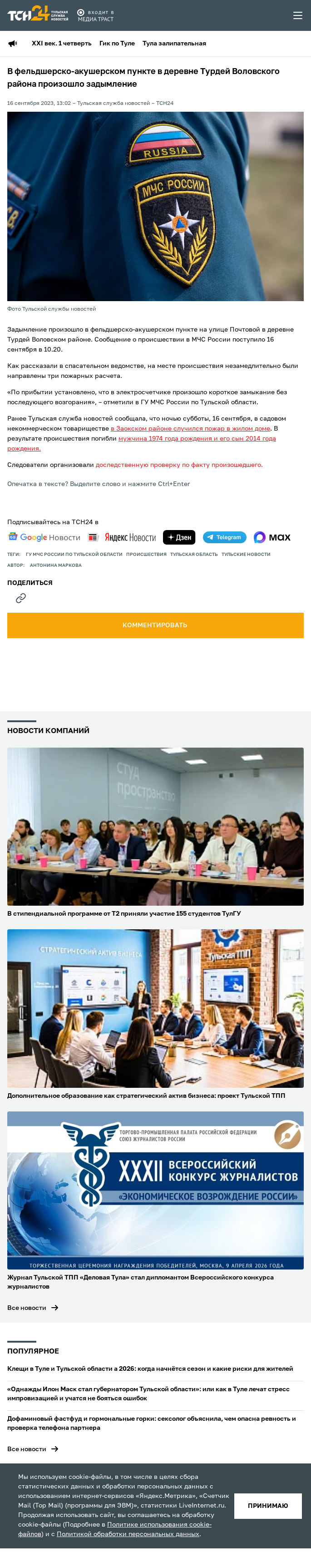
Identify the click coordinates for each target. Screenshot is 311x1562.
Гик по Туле (117, 43)
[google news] (44, 537)
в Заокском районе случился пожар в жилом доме (190, 429)
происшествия (146, 554)
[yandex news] (122, 537)
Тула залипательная (174, 43)
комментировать (155, 625)
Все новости (26, 1308)
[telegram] (225, 537)
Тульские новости (246, 554)
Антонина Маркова (56, 565)
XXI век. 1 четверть (62, 43)
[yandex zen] (179, 537)
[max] (272, 537)
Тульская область (194, 554)
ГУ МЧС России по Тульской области (74, 554)
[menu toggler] (298, 15)
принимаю (268, 1506)
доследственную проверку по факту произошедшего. (179, 465)
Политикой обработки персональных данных (128, 1534)
